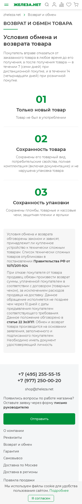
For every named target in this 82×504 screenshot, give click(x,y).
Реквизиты (12, 437)
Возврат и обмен (42, 15)
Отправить (39, 419)
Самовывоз (12, 458)
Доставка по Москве (20, 465)
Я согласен (41, 498)
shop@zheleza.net (39, 389)
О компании (13, 431)
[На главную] (27, 4)
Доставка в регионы (20, 472)
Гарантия (11, 451)
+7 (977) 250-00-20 (39, 380)
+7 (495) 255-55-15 (39, 374)
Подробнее (59, 491)
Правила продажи (19, 480)
